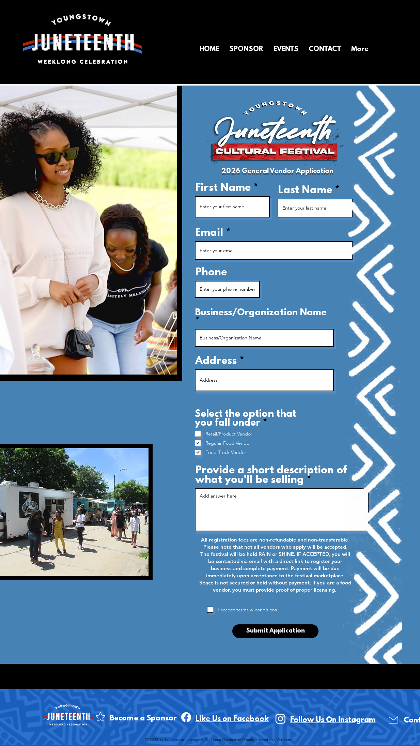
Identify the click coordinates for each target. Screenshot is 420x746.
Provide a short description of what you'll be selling (271, 475)
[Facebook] (186, 717)
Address (216, 361)
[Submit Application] (275, 631)
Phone (211, 273)
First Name (223, 188)
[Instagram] (280, 718)
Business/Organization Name (261, 313)
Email (209, 233)
